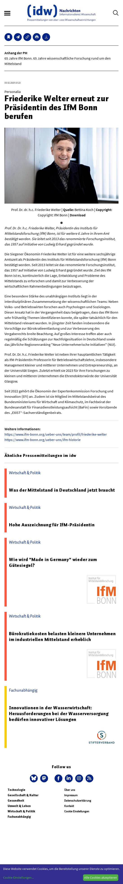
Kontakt (69, 806)
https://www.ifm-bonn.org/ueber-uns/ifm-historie (42, 439)
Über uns (69, 790)
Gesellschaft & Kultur (23, 795)
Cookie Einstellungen (76, 811)
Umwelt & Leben (19, 806)
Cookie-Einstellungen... (18, 877)
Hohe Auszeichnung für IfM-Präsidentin (52, 524)
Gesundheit (16, 800)
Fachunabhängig (19, 817)
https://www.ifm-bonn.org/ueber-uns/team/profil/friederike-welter (55, 434)
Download (78, 215)
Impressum (71, 795)
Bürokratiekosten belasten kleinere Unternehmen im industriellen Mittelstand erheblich (62, 636)
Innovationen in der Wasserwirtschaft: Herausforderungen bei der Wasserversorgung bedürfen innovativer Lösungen (59, 713)
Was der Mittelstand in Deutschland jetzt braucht (62, 490)
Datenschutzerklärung (77, 800)
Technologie (16, 790)
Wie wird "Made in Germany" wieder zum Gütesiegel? (53, 562)
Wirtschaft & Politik (21, 811)
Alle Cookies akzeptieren (100, 877)
